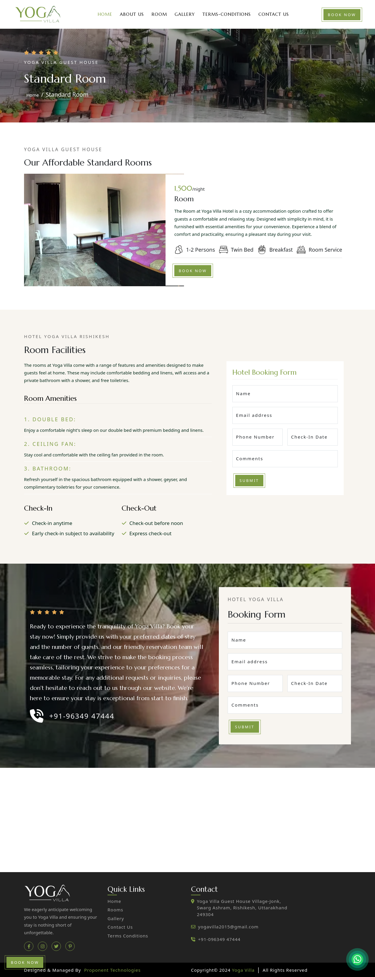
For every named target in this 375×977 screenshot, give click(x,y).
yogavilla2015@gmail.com (228, 927)
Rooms (115, 910)
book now (342, 14)
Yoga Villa (244, 970)
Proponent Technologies (112, 970)
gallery (116, 918)
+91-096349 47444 (219, 939)
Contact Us (273, 14)
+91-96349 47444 (81, 716)
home (32, 95)
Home (105, 14)
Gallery (185, 14)
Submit (249, 480)
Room (159, 14)
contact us (120, 927)
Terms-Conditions (226, 14)
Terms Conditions (128, 936)
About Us (132, 14)
